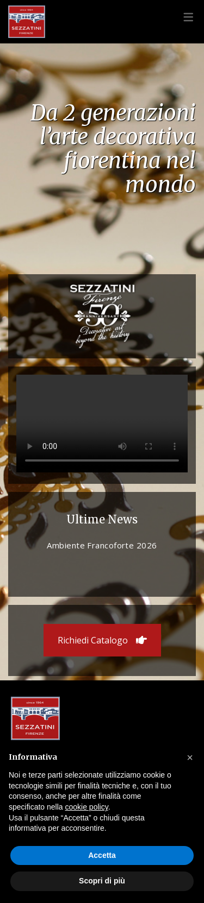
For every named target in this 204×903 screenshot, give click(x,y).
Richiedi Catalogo (102, 640)
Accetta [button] (102, 855)
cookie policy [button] (86, 807)
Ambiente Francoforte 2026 (102, 545)
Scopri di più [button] (102, 880)
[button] (190, 757)
